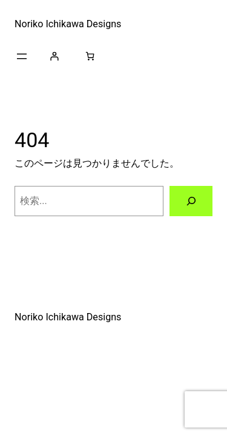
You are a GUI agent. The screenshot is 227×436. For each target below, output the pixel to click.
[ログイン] (54, 56)
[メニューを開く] (22, 56)
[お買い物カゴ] (89, 56)
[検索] (190, 201)
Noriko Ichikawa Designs (68, 24)
